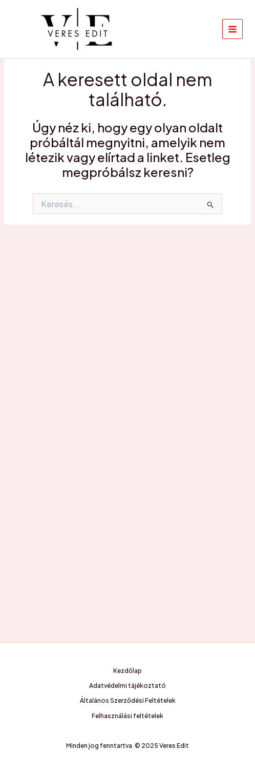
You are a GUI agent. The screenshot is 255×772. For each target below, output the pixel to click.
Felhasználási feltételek (127, 716)
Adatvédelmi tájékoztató (127, 685)
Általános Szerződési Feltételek (128, 700)
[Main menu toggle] (232, 29)
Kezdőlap (127, 671)
